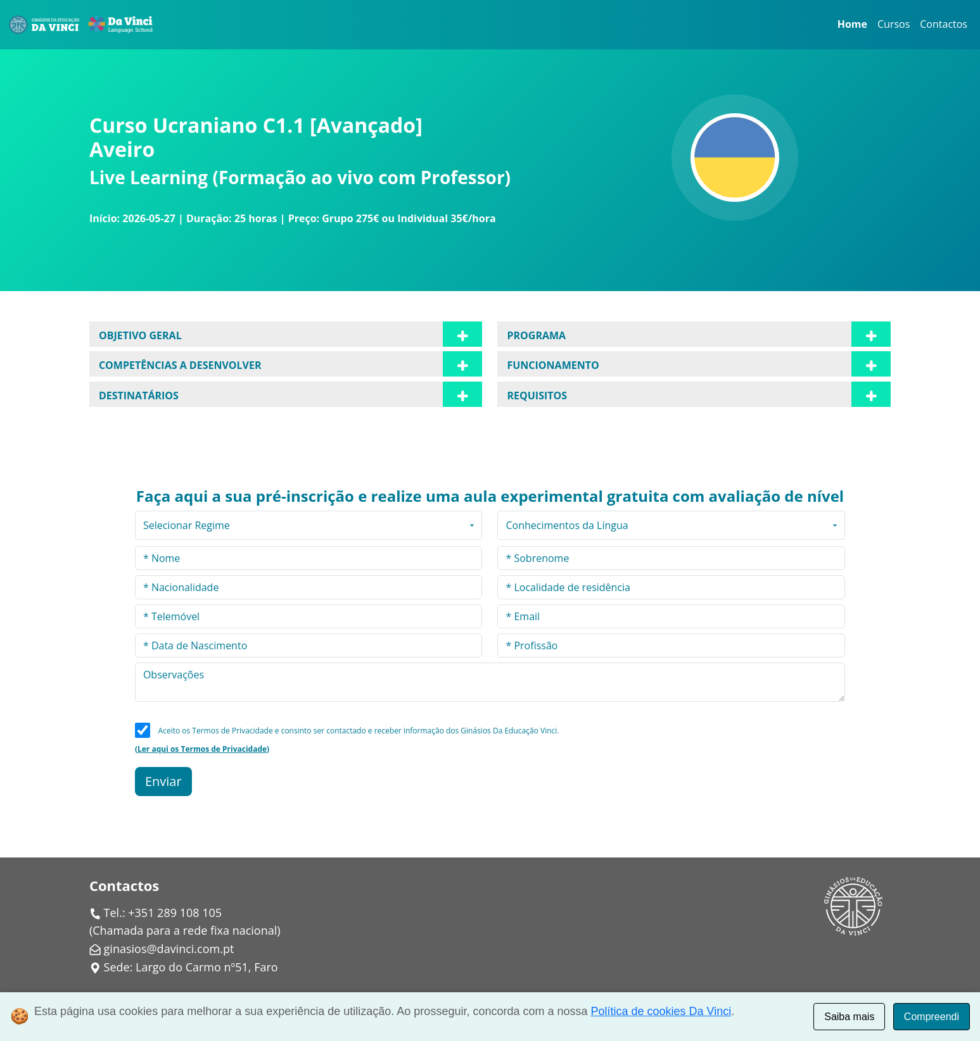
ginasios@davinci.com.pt (169, 948)
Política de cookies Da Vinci (661, 1011)
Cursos (893, 24)
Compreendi (931, 1016)
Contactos (943, 24)
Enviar (163, 781)
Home (852, 24)
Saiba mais (849, 1016)
